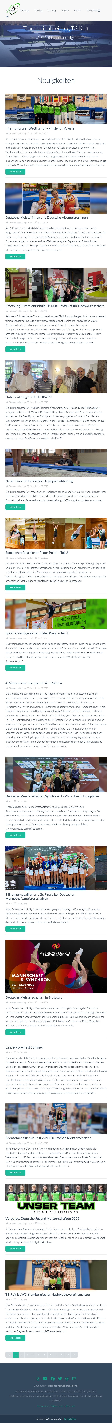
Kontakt (70, 1406)
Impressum (43, 1406)
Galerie (77, 11)
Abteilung (24, 11)
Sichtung (52, 11)
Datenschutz (58, 1406)
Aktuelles (10, 11)
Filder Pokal (93, 11)
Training (38, 11)
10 (67, 1355)
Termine (65, 11)
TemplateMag (70, 1419)
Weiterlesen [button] (15, 171)
